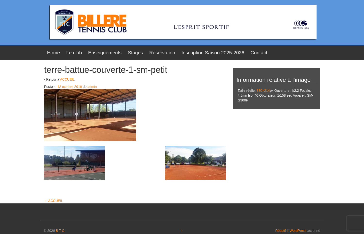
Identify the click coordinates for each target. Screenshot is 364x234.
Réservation (162, 52)
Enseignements (105, 52)
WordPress (298, 231)
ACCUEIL (67, 79)
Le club (74, 52)
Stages (135, 52)
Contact (259, 52)
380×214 (263, 90)
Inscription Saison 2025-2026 (213, 52)
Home (53, 52)
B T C (60, 231)
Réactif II (282, 231)
